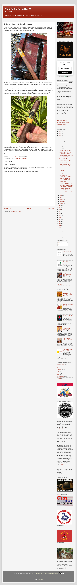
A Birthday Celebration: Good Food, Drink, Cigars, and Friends (67, 293)
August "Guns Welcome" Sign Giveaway (66, 263)
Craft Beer (59, 369)
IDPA (58, 374)
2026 (60, 131)
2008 (60, 234)
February (62, 201)
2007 (60, 236)
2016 (60, 219)
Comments (61, 245)
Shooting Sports (60, 376)
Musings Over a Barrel (18, 8)
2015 (60, 221)
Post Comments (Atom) (15, 211)
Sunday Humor (62, 181)
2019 (60, 213)
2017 (60, 217)
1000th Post (59, 284)
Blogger (41, 579)
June (61, 148)
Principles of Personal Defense (64, 429)
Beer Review (60, 365)
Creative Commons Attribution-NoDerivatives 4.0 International (47, 573)
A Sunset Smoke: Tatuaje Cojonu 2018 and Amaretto (67, 339)
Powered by (65, 76)
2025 (60, 133)
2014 (60, 223)
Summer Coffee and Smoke (65, 150)
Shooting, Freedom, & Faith (63, 122)
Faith (58, 371)
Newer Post (7, 208)
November (62, 139)
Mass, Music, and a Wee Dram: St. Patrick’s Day (67, 328)
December (62, 137)
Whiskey (59, 378)
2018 (60, 215)
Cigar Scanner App (67, 251)
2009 (60, 233)
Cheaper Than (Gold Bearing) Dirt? (67, 350)
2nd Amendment (60, 364)
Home (29, 208)
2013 (60, 225)
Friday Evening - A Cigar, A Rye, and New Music (65, 179)
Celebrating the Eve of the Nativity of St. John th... (65, 153)
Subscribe (65, 72)
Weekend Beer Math (64, 158)
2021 (60, 209)
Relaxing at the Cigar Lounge (65, 183)
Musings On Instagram (62, 124)
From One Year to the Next (65, 160)
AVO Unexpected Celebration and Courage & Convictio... (65, 186)
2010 (60, 231)
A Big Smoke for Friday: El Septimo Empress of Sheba (66, 165)
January (62, 203)
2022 (60, 207)
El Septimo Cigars (23, 158)
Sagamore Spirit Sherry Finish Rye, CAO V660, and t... (66, 156)
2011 (60, 229)
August (61, 144)
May (61, 195)
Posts (60, 242)
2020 (60, 211)
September (62, 143)
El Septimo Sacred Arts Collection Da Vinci (64, 189)
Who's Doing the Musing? (62, 118)
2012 (60, 227)
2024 (60, 135)
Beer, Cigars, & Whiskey (62, 120)
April (61, 197)
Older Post (50, 208)
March (61, 199)
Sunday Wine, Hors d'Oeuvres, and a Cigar (65, 176)
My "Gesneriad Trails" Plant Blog (64, 126)
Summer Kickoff (62, 162)
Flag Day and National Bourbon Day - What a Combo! (64, 169)
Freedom (59, 373)
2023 (60, 205)
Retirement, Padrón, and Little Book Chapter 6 (66, 192)
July (61, 146)
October (62, 141)
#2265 (62, 464)
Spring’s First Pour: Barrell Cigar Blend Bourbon (67, 274)
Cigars (17, 158)
